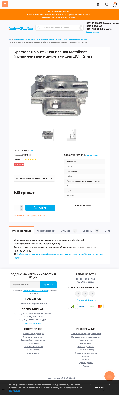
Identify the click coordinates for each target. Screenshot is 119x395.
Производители (86, 363)
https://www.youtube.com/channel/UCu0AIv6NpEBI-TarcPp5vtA (92, 293)
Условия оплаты (86, 340)
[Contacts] (106, 4)
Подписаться (49, 284)
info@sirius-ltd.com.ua (85, 300)
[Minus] (21, 209)
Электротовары (33, 350)
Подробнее (14, 390)
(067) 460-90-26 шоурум (34, 319)
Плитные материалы (33, 346)
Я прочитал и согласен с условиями (35, 292)
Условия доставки (86, 346)
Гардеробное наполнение (33, 340)
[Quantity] (17, 208)
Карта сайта (85, 359)
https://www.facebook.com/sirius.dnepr (78, 293)
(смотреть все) (92, 155)
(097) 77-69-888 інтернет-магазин (34, 313)
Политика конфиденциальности (35, 291)
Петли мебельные (45, 39)
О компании (85, 343)
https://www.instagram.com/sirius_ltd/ (85, 293)
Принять (100, 387)
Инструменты (33, 353)
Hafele (32, 151)
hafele (20, 254)
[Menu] (5, 4)
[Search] (38, 28)
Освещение (33, 343)
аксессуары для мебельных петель (44, 254)
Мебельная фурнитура (24, 39)
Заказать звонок (93, 32)
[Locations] (98, 4)
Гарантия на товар (82, 205)
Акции (86, 366)
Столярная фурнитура (33, 337)
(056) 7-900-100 (34, 316)
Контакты (86, 356)
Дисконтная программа (86, 353)
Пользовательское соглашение (85, 337)
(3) (23, 159)
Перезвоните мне (33, 323)
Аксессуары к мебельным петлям (71, 39)
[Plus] (21, 206)
